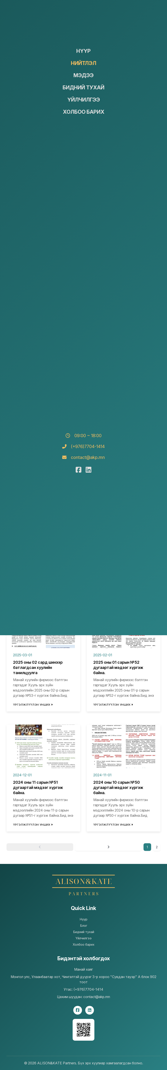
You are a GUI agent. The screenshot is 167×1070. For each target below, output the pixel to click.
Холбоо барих (83, 112)
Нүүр (83, 51)
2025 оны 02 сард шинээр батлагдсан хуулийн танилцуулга (38, 667)
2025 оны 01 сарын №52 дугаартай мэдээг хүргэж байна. (118, 667)
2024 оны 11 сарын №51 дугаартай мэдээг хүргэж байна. (38, 787)
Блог (83, 925)
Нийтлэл (83, 63)
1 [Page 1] (147, 847)
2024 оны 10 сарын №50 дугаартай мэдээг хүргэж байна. (118, 787)
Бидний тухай (83, 87)
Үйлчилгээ (83, 100)
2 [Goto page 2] (157, 847)
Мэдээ (83, 75)
